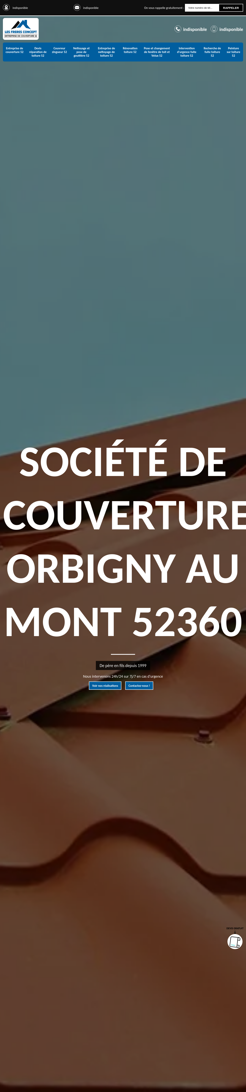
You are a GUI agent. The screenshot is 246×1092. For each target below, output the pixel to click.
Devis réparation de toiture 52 (38, 51)
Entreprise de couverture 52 (15, 50)
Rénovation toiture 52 (130, 50)
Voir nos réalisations (105, 686)
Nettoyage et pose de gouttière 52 (81, 51)
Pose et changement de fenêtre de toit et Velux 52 (157, 51)
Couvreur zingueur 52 (59, 50)
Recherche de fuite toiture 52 (212, 51)
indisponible (91, 8)
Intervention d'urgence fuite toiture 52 (186, 51)
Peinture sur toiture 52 (233, 51)
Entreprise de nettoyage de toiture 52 (106, 51)
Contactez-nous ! (139, 686)
